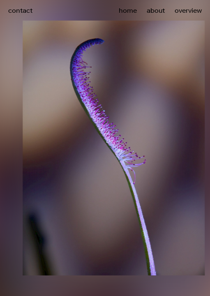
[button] (157, 131)
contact (20, 10)
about (156, 10)
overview (188, 10)
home (128, 10)
